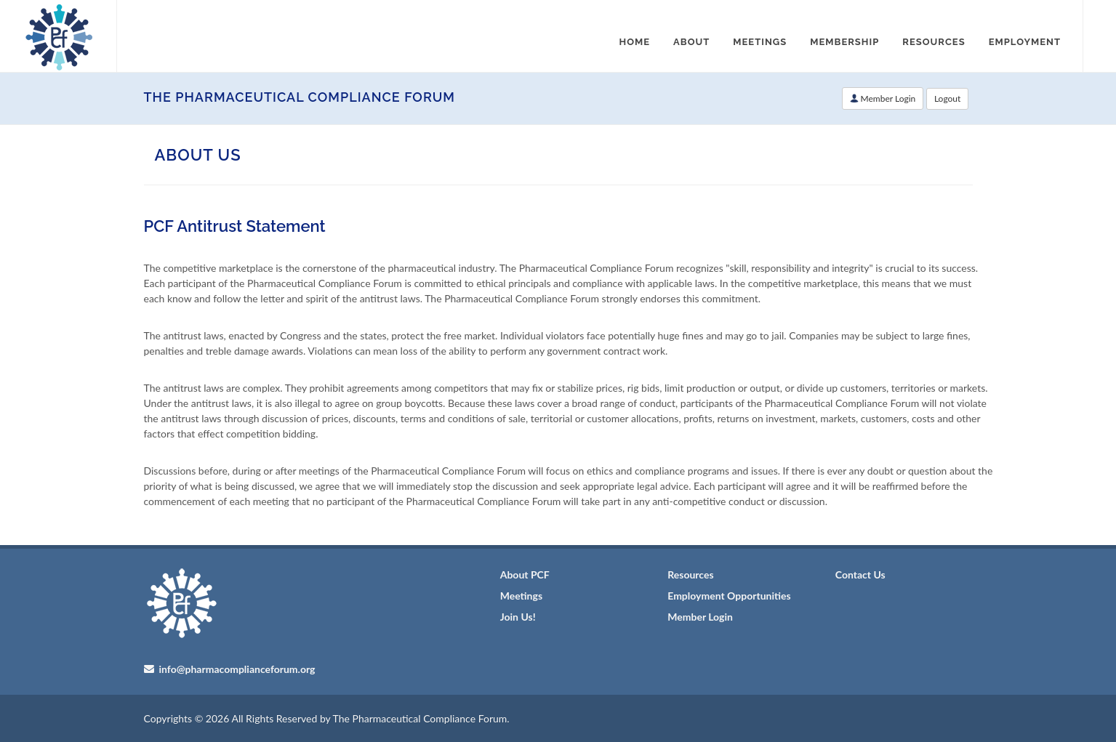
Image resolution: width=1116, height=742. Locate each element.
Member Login (883, 98)
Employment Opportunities (728, 595)
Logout (947, 98)
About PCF (525, 574)
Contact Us (860, 574)
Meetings (521, 595)
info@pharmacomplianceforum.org (235, 669)
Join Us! (518, 616)
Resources (690, 574)
